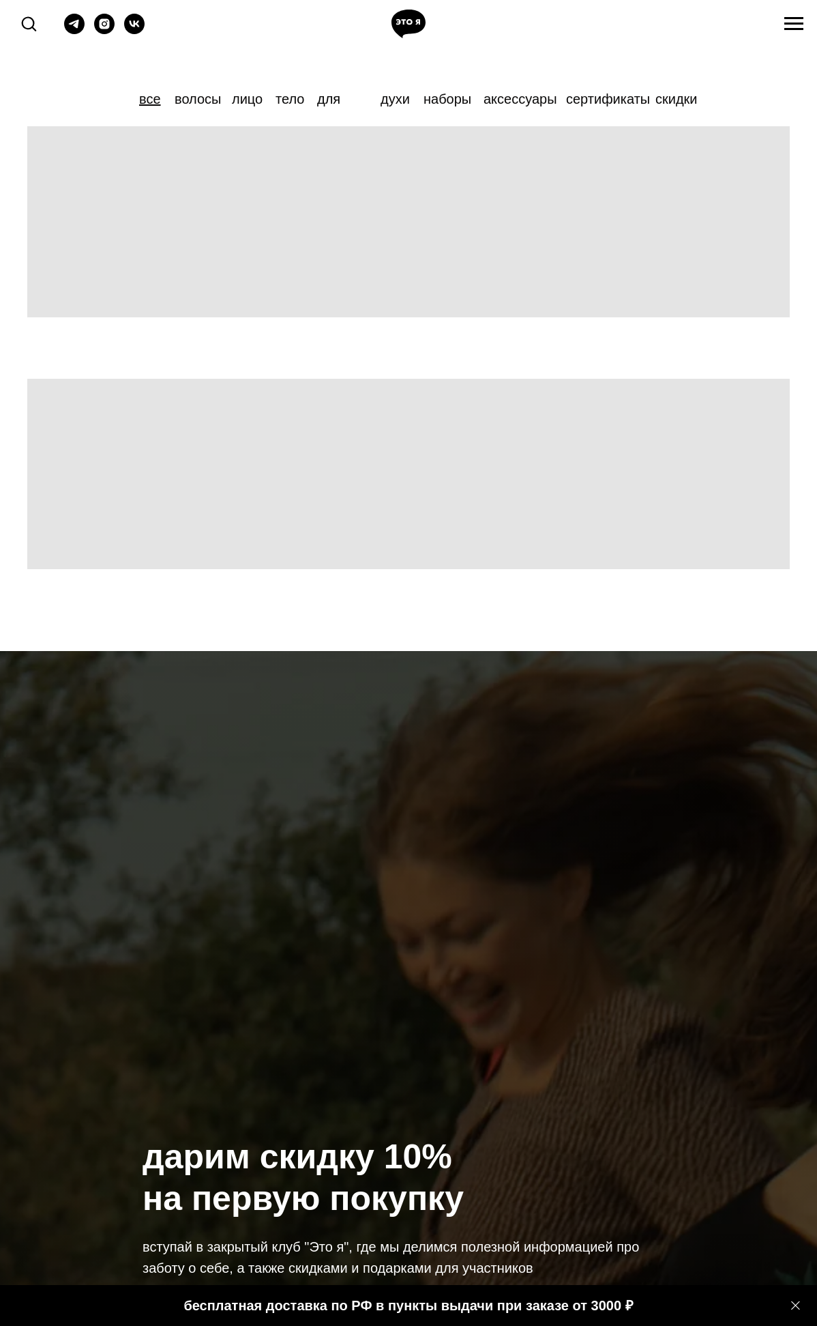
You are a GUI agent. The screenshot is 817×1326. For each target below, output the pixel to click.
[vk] (134, 30)
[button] (28, 23)
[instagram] (104, 30)
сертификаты (608, 98)
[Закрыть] (795, 1306)
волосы (198, 98)
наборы (447, 98)
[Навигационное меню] (793, 24)
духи (395, 98)
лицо (247, 98)
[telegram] (74, 30)
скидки (676, 98)
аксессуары (520, 98)
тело (290, 98)
